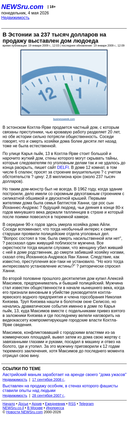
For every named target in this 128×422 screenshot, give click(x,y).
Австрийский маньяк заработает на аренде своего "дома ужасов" (64, 374)
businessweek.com (64, 119)
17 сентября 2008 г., (48, 380)
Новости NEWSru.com (24, 412)
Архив (37, 404)
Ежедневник (55, 404)
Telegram (86, 404)
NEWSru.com (22, 7)
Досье (23, 404)
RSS (72, 404)
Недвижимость (15, 17)
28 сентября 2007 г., (48, 395)
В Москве (35, 408)
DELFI (63, 167)
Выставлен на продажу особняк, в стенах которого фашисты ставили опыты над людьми (60, 388)
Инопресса (55, 408)
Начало (9, 404)
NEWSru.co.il (13, 408)
